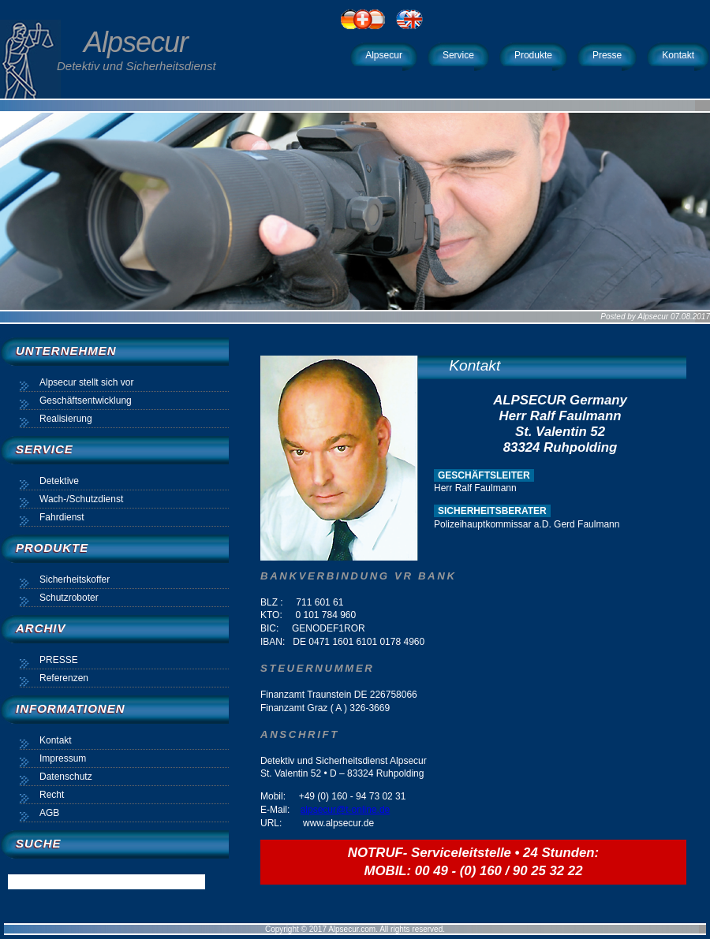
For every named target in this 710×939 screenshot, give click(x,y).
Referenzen (63, 678)
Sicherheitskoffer (74, 579)
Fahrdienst (61, 517)
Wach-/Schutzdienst (81, 499)
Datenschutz (65, 776)
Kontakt (474, 365)
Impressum (62, 758)
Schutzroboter (69, 597)
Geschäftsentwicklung (85, 400)
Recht (51, 794)
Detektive (59, 480)
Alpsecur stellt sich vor (86, 382)
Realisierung (65, 418)
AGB (49, 812)
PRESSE (58, 659)
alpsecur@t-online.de (345, 809)
